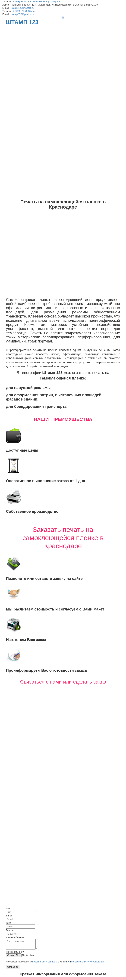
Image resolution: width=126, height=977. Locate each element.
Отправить (12, 821)
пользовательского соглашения (87, 816)
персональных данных (43, 816)
